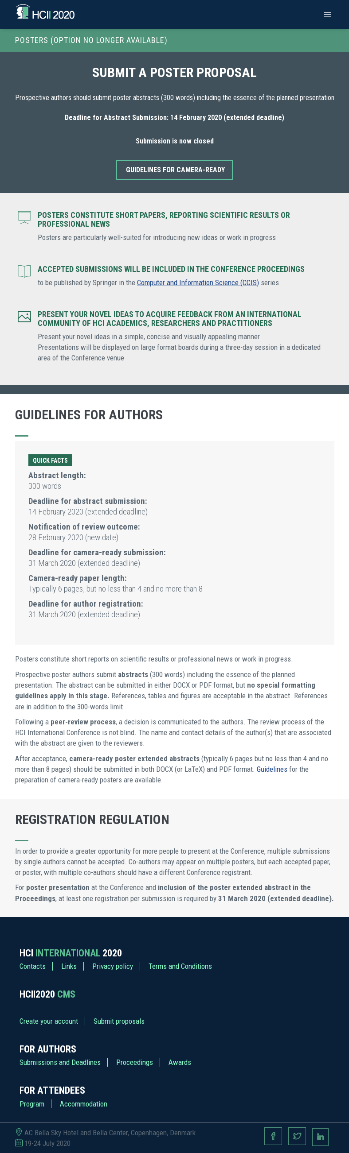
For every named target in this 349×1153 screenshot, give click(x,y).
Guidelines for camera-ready (175, 170)
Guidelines (272, 769)
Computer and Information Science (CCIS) (198, 282)
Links (69, 966)
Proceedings (134, 1062)
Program (32, 1103)
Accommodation (83, 1103)
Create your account (49, 1021)
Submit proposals (119, 1021)
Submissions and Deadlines (60, 1062)
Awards (180, 1062)
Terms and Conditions (180, 966)
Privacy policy (112, 966)
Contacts (33, 966)
